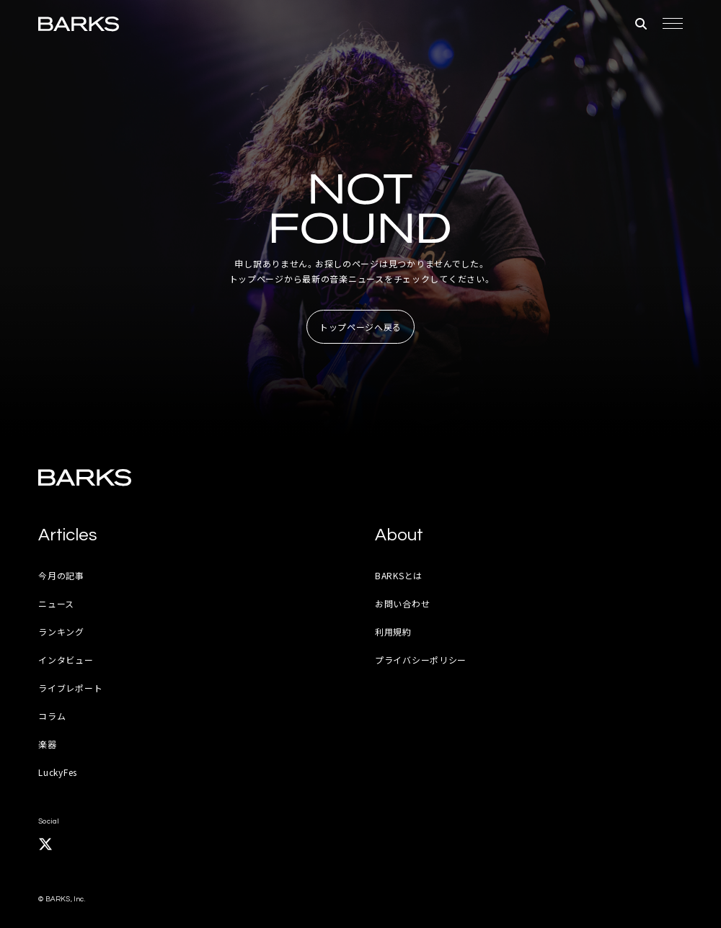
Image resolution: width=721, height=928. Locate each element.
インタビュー (65, 659)
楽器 (47, 744)
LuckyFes (57, 772)
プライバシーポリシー (420, 659)
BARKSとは (399, 575)
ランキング (61, 631)
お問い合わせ (402, 603)
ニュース (56, 603)
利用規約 (393, 631)
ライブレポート (70, 688)
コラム (52, 716)
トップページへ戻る (360, 327)
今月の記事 (61, 575)
